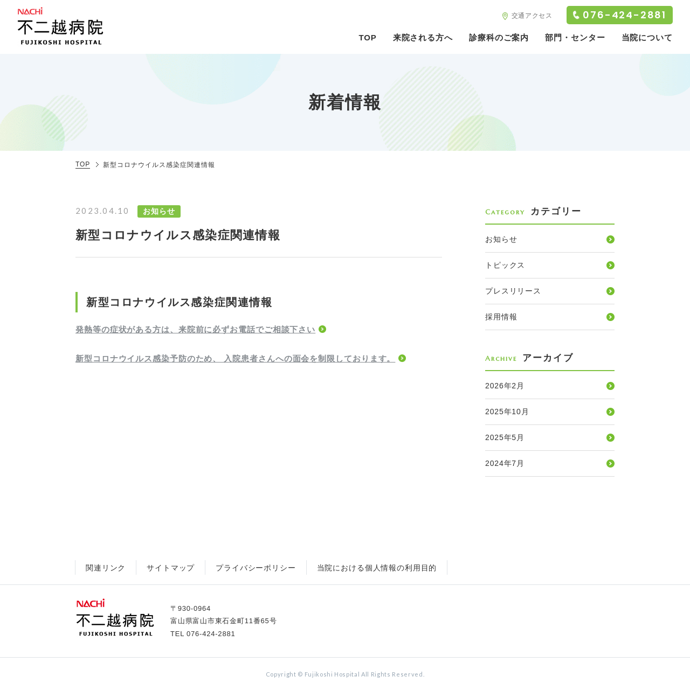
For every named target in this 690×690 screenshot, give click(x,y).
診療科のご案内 (499, 37)
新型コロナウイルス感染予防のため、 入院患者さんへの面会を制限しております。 (235, 358)
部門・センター (575, 37)
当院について (647, 37)
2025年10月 (507, 411)
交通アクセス (532, 15)
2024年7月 (505, 463)
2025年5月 (505, 437)
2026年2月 (505, 385)
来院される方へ (423, 37)
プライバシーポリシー (255, 567)
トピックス (505, 265)
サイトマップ (171, 567)
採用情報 (501, 316)
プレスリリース (513, 291)
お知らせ (501, 239)
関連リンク (106, 567)
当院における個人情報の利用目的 (377, 567)
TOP (367, 37)
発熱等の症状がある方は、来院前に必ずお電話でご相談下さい (195, 329)
